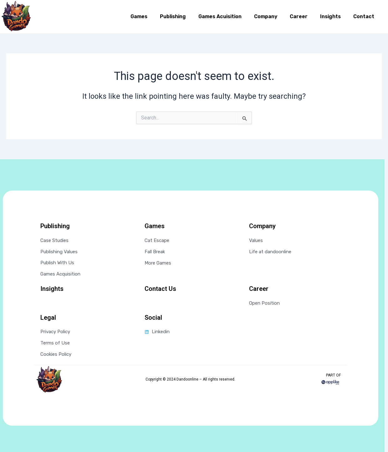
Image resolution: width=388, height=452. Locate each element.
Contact (363, 16)
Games (138, 16)
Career (299, 16)
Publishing (173, 16)
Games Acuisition (220, 16)
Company (265, 16)
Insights (330, 16)
